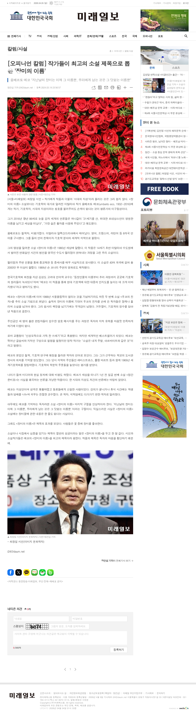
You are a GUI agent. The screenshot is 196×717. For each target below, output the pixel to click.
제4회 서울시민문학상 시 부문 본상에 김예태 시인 (165, 113)
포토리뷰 (146, 210)
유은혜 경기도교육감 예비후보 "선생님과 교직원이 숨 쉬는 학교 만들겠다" (165, 295)
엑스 (18, 572)
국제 (134, 36)
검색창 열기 (185, 36)
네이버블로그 (34, 572)
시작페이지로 (14, 3)
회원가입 (177, 3)
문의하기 (161, 693)
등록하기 (119, 650)
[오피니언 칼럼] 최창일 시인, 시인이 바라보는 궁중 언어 (167, 173)
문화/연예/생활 (95, 36)
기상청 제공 (58, 4)
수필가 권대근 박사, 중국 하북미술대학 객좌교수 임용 (165, 102)
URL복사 (93, 87)
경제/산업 (52, 36)
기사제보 (157, 3)
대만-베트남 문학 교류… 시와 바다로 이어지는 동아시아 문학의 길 (165, 108)
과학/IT (77, 36)
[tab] (152, 68)
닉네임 (18, 618)
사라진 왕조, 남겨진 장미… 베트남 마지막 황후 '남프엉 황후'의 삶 (167, 141)
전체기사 (16, 36)
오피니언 (147, 36)
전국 (124, 36)
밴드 (50, 572)
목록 (100, 87)
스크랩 (119, 87)
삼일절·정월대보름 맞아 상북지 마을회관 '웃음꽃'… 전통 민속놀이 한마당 (165, 300)
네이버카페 (42, 572)
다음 (75, 669)
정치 (39, 36)
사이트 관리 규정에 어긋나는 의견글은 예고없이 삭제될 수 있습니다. (51, 633)
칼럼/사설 (129, 51)
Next (184, 230)
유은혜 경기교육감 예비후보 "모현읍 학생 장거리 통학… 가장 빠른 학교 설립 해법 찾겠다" (165, 354)
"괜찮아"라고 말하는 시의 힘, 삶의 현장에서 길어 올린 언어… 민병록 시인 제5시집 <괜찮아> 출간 (165, 97)
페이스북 (10, 572)
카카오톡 (26, 572)
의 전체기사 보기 (115, 560)
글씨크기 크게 (125, 87)
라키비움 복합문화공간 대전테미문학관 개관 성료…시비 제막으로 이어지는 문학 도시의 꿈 (167, 168)
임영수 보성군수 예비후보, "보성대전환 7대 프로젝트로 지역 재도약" (165, 348)
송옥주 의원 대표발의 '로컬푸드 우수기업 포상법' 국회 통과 (165, 343)
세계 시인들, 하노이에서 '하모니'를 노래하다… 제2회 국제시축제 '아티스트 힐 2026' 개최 (167, 157)
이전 (65, 669)
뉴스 (151, 122)
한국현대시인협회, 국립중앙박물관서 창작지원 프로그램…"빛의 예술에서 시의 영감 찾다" (167, 136)
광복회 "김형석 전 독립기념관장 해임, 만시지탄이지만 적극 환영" (165, 305)
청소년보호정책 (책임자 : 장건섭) (104, 693)
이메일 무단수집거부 (132, 693)
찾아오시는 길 (59, 693)
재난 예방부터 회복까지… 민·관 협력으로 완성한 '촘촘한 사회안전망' (165, 289)
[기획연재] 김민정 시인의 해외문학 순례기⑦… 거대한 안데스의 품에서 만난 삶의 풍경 (167, 130)
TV (29, 36)
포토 (160, 36)
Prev (145, 230)
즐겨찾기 (27, 3)
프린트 (112, 87)
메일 (106, 87)
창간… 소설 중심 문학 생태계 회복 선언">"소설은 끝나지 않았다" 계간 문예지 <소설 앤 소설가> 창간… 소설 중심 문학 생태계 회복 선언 (167, 152)
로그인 (186, 3)
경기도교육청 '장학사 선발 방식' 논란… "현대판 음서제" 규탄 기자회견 (167, 179)
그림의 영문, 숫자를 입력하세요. (68, 626)
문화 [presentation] (152, 68)
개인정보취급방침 (77, 693)
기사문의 (167, 3)
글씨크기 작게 (131, 87)
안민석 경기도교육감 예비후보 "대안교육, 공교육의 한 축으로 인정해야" (165, 338)
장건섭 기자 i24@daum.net (20, 87)
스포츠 (112, 36)
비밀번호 (77, 618)
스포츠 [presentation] (176, 68)
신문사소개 (45, 693)
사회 (65, 36)
